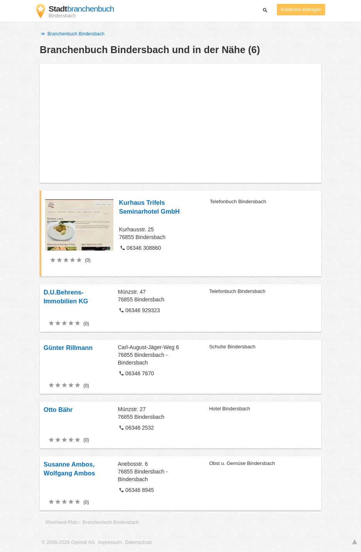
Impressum (110, 542)
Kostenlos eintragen (301, 9)
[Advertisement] (180, 123)
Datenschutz (138, 542)
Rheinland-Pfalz (62, 522)
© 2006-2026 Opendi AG (68, 542)
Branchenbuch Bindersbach (72, 34)
